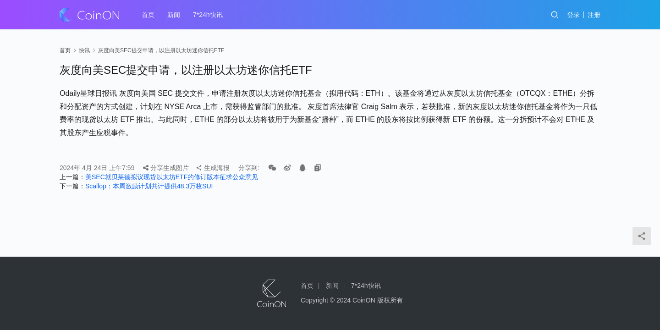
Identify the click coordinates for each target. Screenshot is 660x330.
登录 (573, 14)
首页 (148, 14)
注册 (594, 14)
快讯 (84, 50)
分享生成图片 (166, 167)
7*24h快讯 (208, 14)
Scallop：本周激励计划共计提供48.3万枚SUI (149, 186)
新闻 (173, 14)
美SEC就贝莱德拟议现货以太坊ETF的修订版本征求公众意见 (171, 177)
